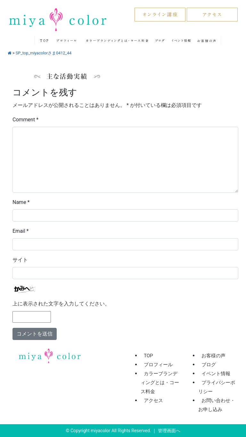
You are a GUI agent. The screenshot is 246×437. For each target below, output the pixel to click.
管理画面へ (169, 430)
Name (21, 202)
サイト (20, 260)
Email (20, 231)
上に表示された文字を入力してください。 (61, 304)
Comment (25, 120)
